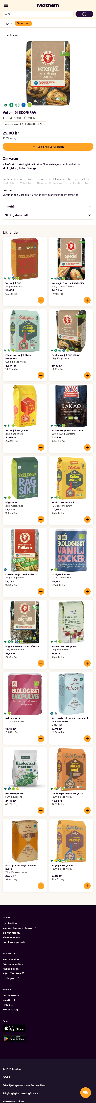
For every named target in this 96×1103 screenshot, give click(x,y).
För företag (10, 1009)
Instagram (11, 978)
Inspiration (10, 923)
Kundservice (11, 959)
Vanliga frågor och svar (19, 928)
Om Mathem (11, 995)
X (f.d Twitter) (13, 973)
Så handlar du (11, 932)
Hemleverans (11, 937)
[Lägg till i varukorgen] (41, 300)
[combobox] (40, 14)
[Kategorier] (6, 5)
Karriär (9, 1000)
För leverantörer (14, 964)
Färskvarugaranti (14, 942)
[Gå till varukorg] (84, 14)
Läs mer (8, 190)
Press (8, 1004)
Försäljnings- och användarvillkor (24, 1085)
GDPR (6, 1077)
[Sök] (6, 14)
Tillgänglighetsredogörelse (20, 1093)
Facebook (11, 968)
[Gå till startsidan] (48, 5)
